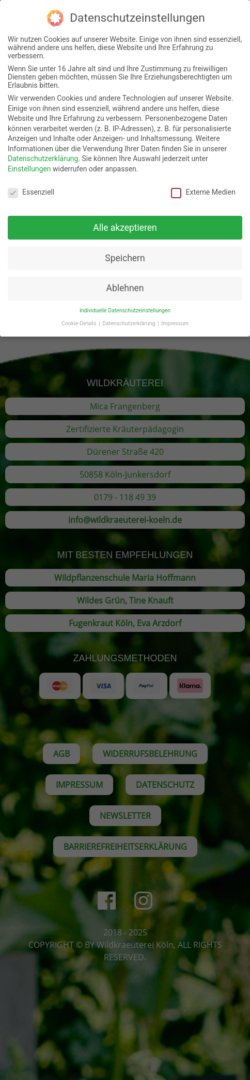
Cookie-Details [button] (79, 316)
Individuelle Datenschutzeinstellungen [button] (125, 303)
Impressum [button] (175, 316)
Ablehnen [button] (125, 281)
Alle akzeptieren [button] (125, 220)
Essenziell (31, 185)
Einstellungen (29, 162)
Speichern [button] (125, 251)
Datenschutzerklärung (43, 152)
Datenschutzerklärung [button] (129, 316)
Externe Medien (203, 185)
